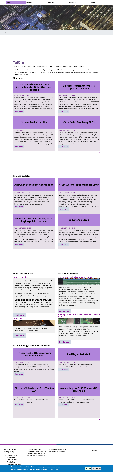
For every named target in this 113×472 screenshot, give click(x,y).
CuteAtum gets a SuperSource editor (34, 184)
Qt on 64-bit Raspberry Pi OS (78, 122)
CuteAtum (18, 318)
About (92, 3)
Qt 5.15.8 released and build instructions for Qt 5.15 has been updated (34, 87)
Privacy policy (9, 452)
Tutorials (50, 3)
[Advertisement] (56, 47)
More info (54, 469)
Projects (29, 3)
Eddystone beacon (79, 220)
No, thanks (97, 468)
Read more (19, 111)
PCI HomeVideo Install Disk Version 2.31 (34, 389)
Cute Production (20, 277)
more (98, 152)
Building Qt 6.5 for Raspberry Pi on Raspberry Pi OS (79, 315)
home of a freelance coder (35, 450)
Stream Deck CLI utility (34, 122)
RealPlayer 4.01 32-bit (79, 354)
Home (9, 3)
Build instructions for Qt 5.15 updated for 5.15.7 (79, 87)
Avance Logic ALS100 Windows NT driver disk (78, 389)
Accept (88, 468)
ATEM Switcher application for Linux (79, 184)
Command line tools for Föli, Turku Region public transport (34, 220)
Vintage (71, 3)
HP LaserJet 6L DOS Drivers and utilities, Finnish (34, 354)
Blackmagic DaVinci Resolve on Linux (75, 277)
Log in (94, 450)
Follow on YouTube (14, 464)
